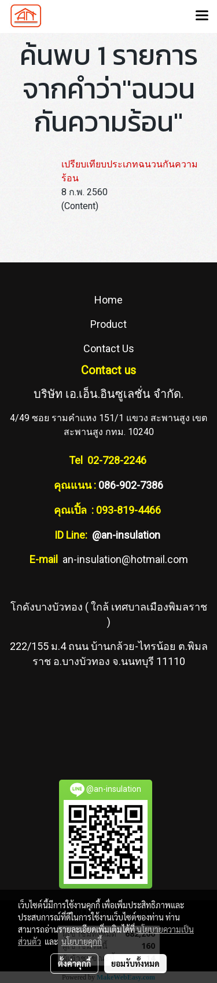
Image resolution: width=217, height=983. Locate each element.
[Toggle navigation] (202, 16)
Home (108, 300)
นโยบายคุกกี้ (81, 941)
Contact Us (108, 348)
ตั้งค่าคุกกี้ (74, 963)
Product (108, 324)
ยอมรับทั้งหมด (135, 963)
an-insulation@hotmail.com (125, 559)
